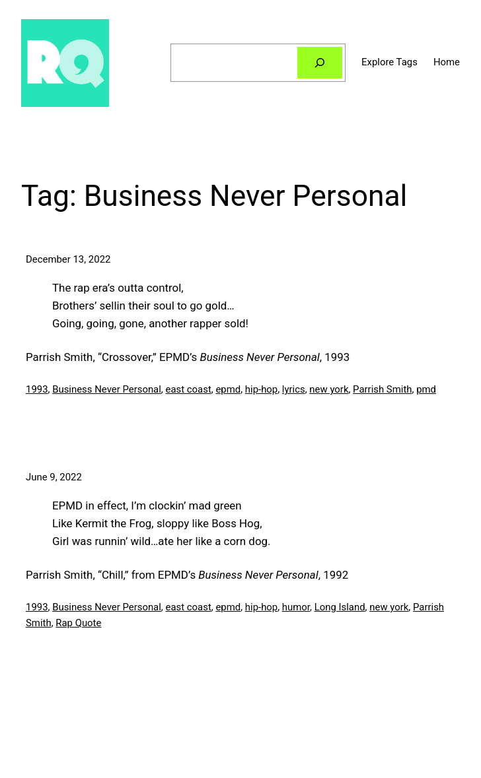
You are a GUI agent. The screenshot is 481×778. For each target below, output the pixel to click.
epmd (227, 389)
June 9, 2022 (54, 477)
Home (446, 62)
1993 (37, 389)
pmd (426, 389)
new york (328, 389)
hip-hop (261, 389)
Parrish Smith (382, 389)
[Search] (319, 63)
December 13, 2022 (68, 259)
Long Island (339, 607)
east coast (188, 389)
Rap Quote (78, 623)
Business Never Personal (106, 389)
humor (296, 607)
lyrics (293, 389)
